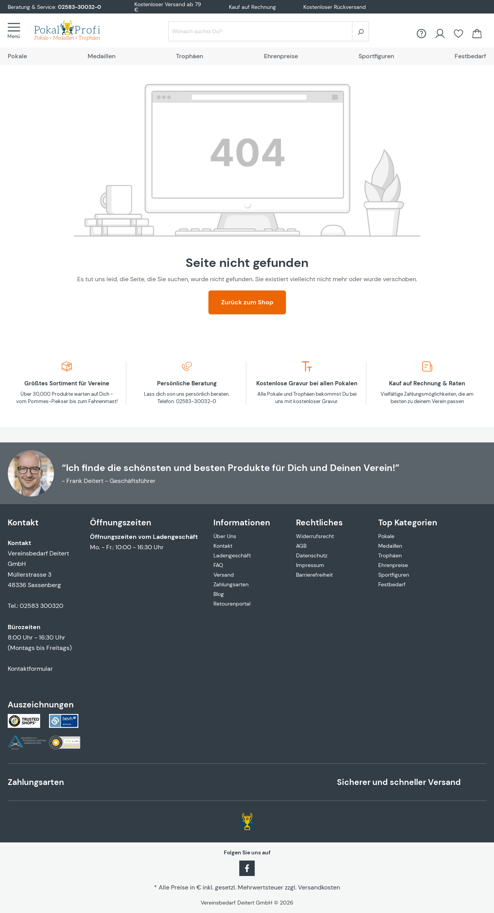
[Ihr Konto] (440, 33)
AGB (301, 545)
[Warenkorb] (477, 33)
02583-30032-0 (79, 7)
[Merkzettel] (458, 33)
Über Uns (224, 536)
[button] (246, 518)
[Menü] (16, 30)
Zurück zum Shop (247, 302)
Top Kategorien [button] (407, 522)
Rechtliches (319, 522)
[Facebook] (247, 867)
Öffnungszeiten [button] (120, 522)
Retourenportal (231, 603)
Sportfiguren (393, 574)
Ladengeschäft (232, 555)
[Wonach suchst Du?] (260, 31)
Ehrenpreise (393, 565)
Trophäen (390, 555)
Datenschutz (311, 555)
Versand (223, 574)
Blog (218, 594)
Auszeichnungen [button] (41, 704)
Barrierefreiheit (314, 574)
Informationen (241, 522)
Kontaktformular (30, 669)
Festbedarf (392, 584)
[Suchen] (360, 31)
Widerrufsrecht (315, 536)
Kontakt (222, 545)
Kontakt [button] (23, 522)
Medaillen (390, 545)
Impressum (310, 565)
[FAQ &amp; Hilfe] (421, 33)
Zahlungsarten (231, 584)
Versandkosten (319, 887)
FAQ (218, 565)
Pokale (386, 536)
